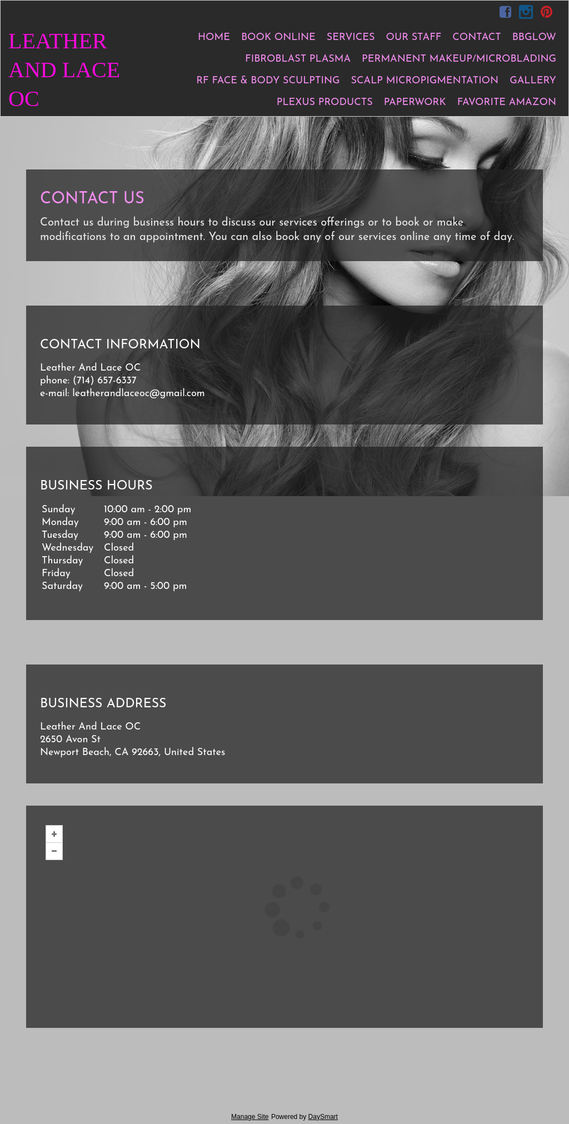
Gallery (533, 81)
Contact (476, 37)
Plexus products (325, 102)
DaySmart (323, 1117)
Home (214, 37)
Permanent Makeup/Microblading (459, 59)
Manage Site (249, 1117)
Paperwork (415, 102)
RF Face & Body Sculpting (268, 81)
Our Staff (414, 37)
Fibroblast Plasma (298, 59)
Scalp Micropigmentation (425, 81)
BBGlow (534, 37)
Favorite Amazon (506, 102)
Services (351, 37)
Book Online (278, 37)
